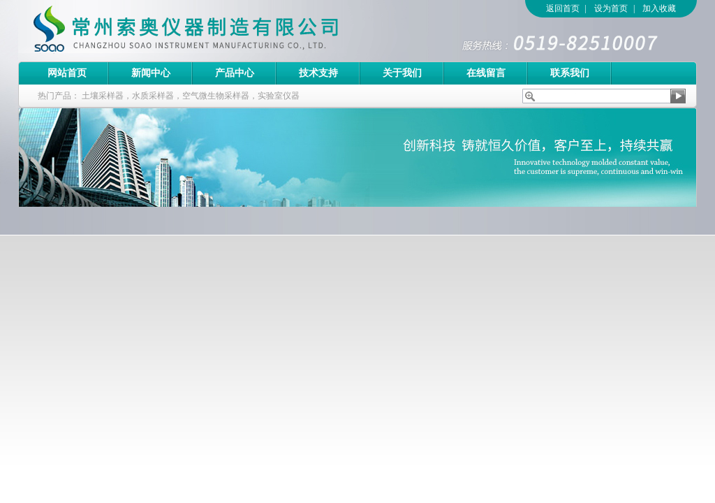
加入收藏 (659, 8)
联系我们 (569, 73)
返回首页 (563, 8)
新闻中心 (150, 73)
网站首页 (67, 73)
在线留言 (486, 73)
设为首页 (611, 8)
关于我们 (402, 73)
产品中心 (234, 73)
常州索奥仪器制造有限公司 (210, 30)
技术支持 (318, 73)
